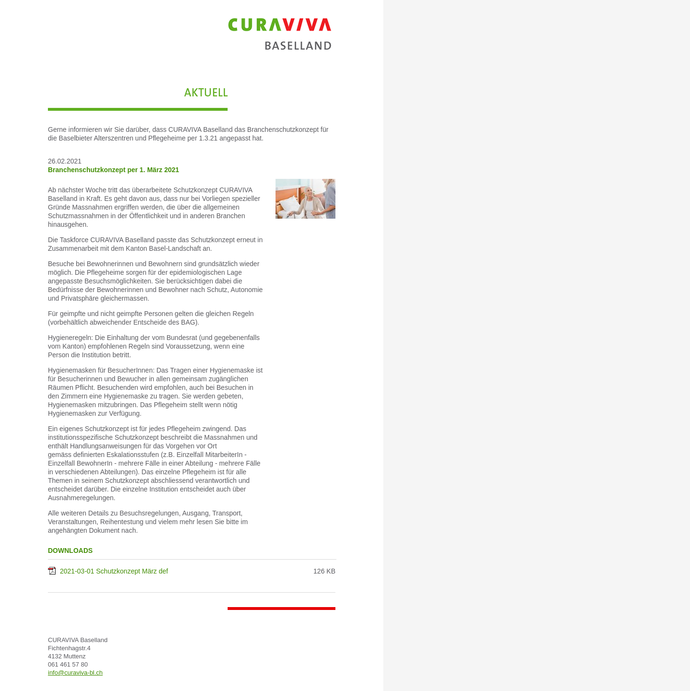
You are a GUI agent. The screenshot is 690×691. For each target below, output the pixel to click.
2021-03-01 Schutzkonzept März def (114, 571)
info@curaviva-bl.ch (75, 672)
